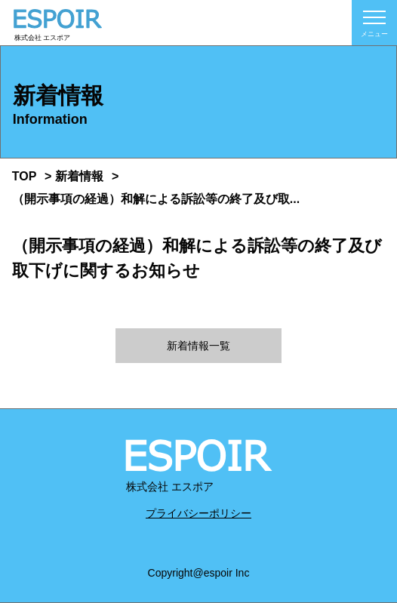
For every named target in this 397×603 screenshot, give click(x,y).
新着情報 (79, 176)
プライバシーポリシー (198, 513)
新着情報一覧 (198, 346)
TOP (24, 176)
